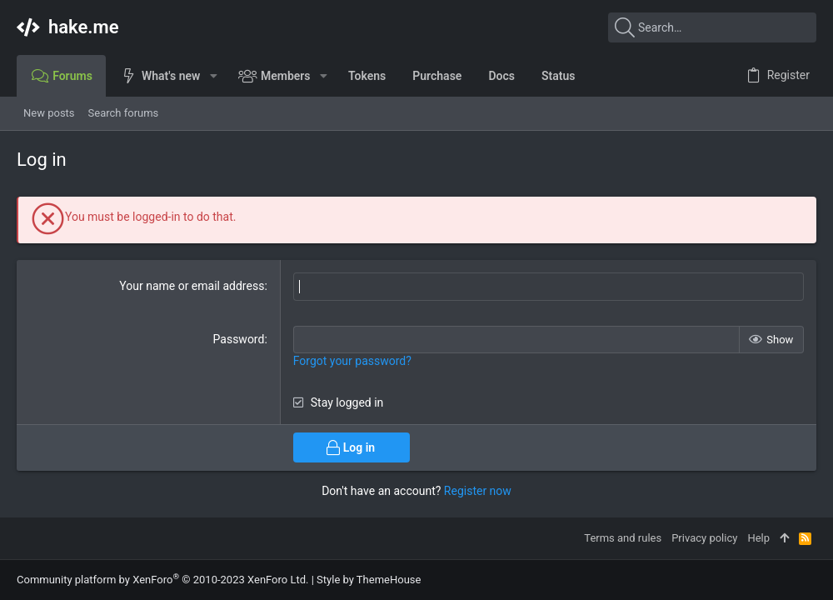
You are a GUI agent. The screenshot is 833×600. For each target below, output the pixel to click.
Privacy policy (704, 538)
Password (239, 338)
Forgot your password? (352, 361)
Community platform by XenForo (162, 579)
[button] (213, 76)
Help (758, 538)
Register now (477, 490)
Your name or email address (191, 285)
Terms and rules (622, 538)
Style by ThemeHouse (369, 579)
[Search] (712, 27)
